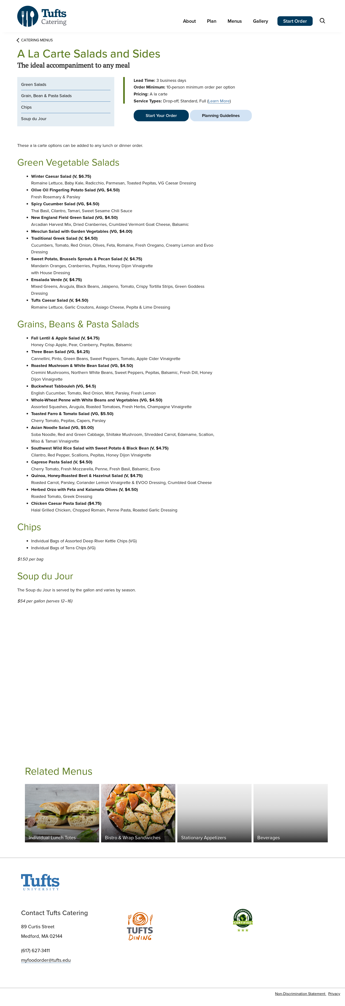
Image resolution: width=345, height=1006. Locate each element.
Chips (26, 107)
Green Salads (33, 84)
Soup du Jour (33, 119)
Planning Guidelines (221, 115)
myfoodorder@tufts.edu (46, 960)
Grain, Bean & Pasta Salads (46, 96)
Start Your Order (161, 115)
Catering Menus (35, 40)
